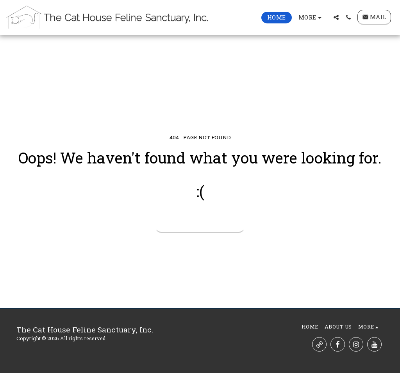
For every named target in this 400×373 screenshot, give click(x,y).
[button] (336, 17)
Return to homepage (200, 222)
